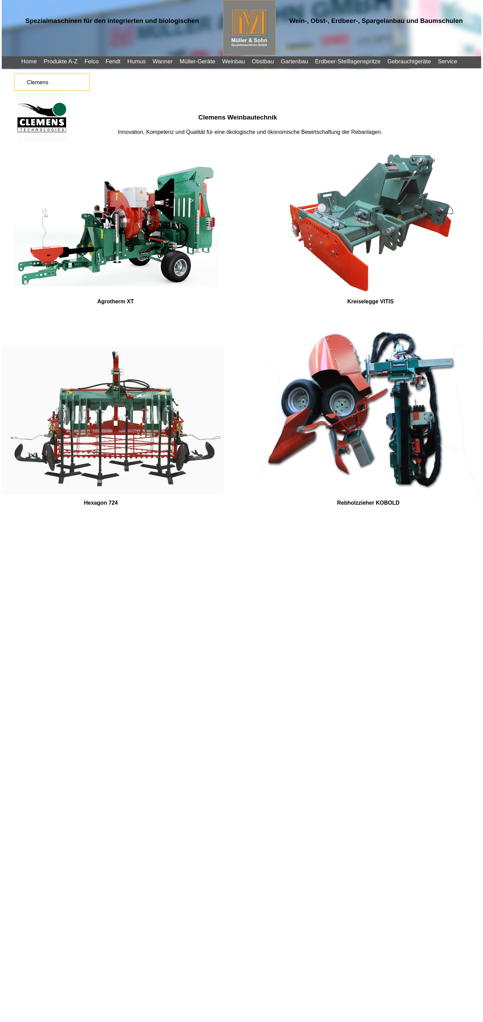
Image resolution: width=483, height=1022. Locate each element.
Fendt (113, 61)
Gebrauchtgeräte (409, 61)
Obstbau (263, 61)
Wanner (163, 61)
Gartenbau (294, 61)
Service (447, 61)
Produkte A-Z (60, 61)
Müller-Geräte (197, 61)
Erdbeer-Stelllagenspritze (348, 61)
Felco (92, 61)
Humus (136, 61)
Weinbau (233, 61)
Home (29, 61)
